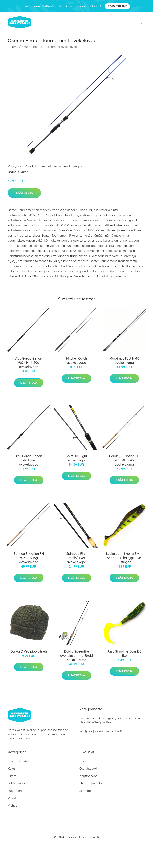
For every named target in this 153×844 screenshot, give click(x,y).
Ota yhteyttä (88, 768)
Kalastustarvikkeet (20, 761)
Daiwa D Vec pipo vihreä (28, 651)
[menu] (141, 22)
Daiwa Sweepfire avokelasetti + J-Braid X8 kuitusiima (76, 655)
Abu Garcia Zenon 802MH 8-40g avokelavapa (28, 460)
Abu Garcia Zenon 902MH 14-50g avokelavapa (28, 362)
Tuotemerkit (42, 166)
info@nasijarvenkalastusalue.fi (100, 731)
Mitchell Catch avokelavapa (76, 360)
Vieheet (13, 805)
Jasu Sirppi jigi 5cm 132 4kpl (124, 653)
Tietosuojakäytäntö (92, 783)
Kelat (11, 768)
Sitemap (85, 791)
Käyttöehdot (88, 776)
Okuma (57, 166)
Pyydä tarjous (117, 6)
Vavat (29, 166)
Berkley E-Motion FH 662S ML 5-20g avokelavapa (124, 460)
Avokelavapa (73, 166)
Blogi (82, 761)
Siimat (12, 776)
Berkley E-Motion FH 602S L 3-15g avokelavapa (29, 558)
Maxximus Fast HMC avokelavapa (124, 360)
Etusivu (13, 47)
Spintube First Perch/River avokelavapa (76, 558)
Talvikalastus (16, 783)
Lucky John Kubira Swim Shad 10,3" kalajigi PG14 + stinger (124, 558)
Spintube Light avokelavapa (76, 458)
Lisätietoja (24, 193)
